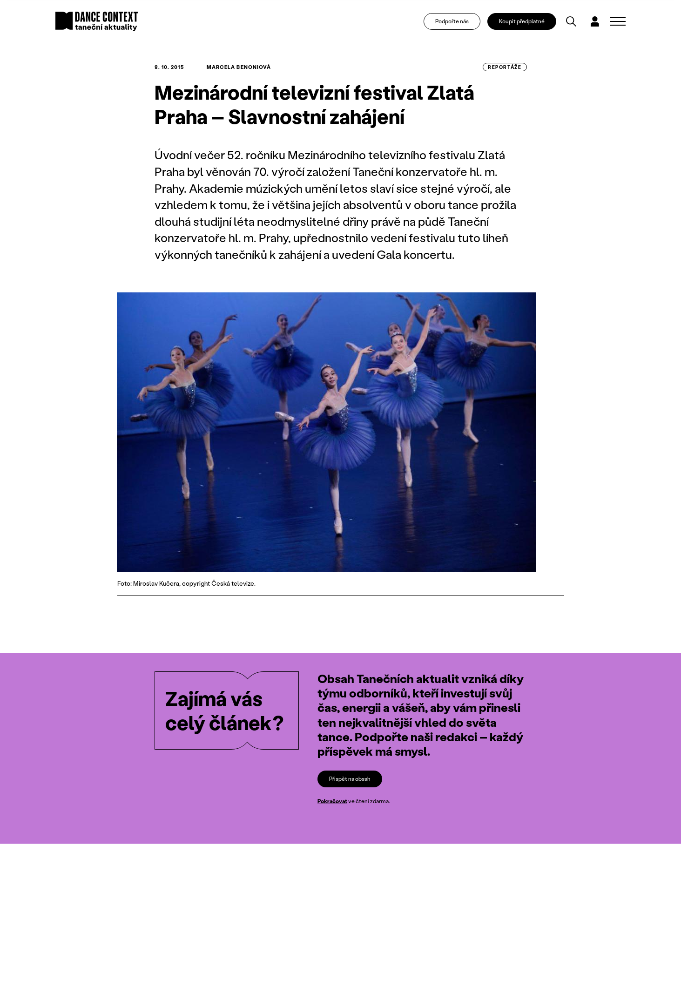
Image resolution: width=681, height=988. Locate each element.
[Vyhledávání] (571, 21)
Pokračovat (332, 801)
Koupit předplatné (522, 21)
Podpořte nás (452, 21)
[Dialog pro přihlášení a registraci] (595, 21)
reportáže (505, 67)
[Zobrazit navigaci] (618, 21)
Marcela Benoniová (239, 67)
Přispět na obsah (350, 778)
